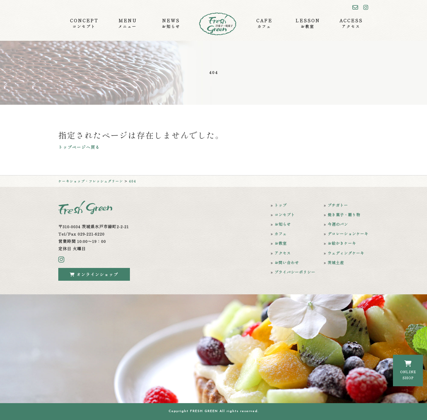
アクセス (282, 253)
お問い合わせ (286, 262)
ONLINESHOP (408, 370)
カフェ (280, 233)
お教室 (280, 243)
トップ (280, 205)
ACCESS (351, 23)
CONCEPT (84, 23)
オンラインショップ (94, 274)
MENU (127, 23)
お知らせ (282, 224)
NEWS (171, 23)
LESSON (307, 23)
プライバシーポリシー (294, 272)
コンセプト (284, 214)
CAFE (264, 23)
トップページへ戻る (79, 147)
